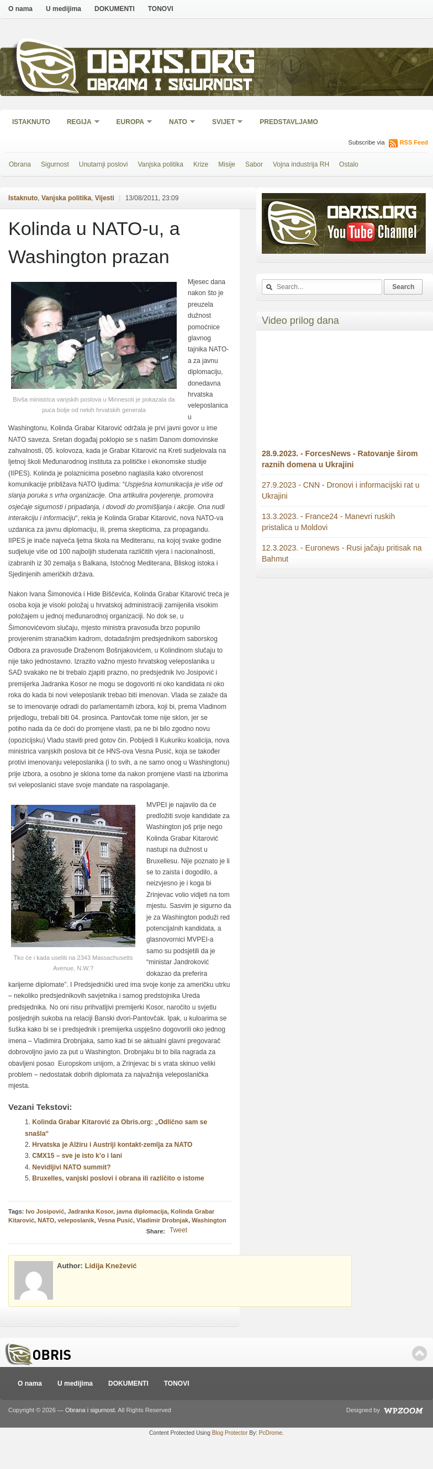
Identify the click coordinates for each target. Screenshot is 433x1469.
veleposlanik (75, 1220)
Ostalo (348, 164)
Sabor (254, 164)
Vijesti (104, 198)
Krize (200, 164)
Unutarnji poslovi (103, 164)
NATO (179, 122)
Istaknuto (31, 122)
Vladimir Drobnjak (162, 1220)
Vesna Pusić (115, 1220)
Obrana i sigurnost (169, 86)
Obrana (20, 164)
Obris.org (171, 65)
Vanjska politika (160, 164)
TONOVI (160, 9)
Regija (80, 122)
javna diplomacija (142, 1211)
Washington (209, 1220)
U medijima (63, 9)
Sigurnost (55, 164)
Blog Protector (230, 1433)
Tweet (178, 1230)
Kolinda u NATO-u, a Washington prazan (94, 242)
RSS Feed (414, 142)
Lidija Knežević (111, 1266)
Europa (130, 122)
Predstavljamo (289, 122)
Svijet (224, 122)
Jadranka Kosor (90, 1211)
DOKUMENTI (114, 9)
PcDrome (270, 1433)
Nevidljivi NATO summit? (71, 1167)
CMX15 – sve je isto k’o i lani (77, 1156)
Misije (226, 164)
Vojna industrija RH (301, 164)
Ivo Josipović (45, 1211)
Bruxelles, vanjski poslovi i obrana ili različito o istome (118, 1178)
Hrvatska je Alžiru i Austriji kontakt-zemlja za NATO (112, 1145)
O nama (20, 9)
